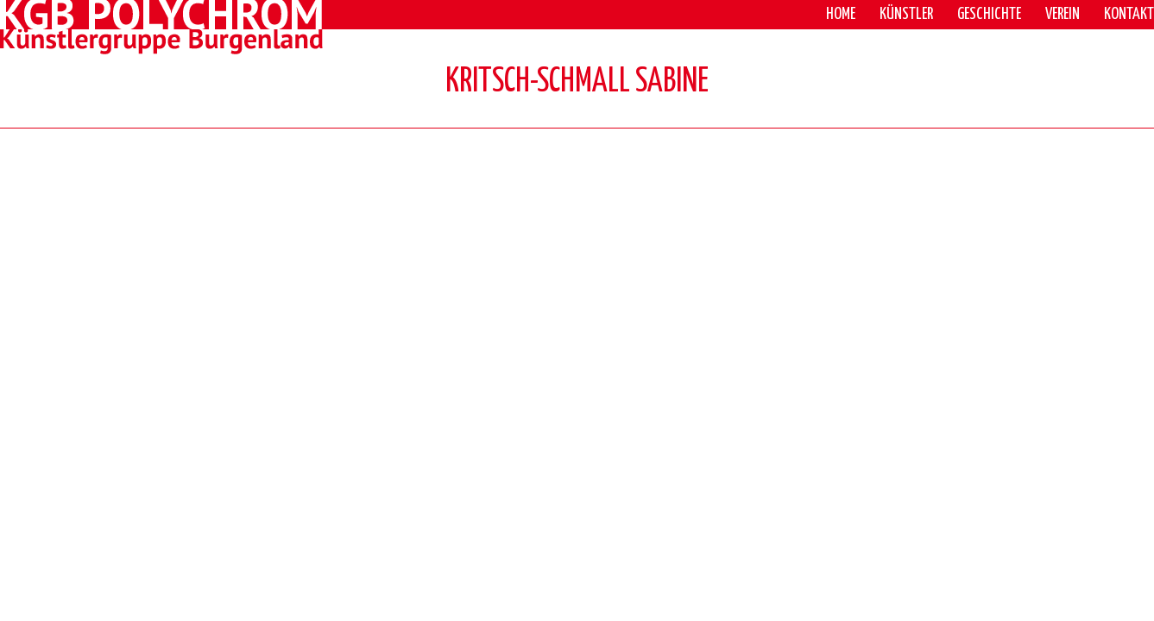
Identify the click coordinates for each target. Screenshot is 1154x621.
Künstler (906, 14)
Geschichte (989, 14)
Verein (1062, 14)
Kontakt (1129, 14)
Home (840, 14)
